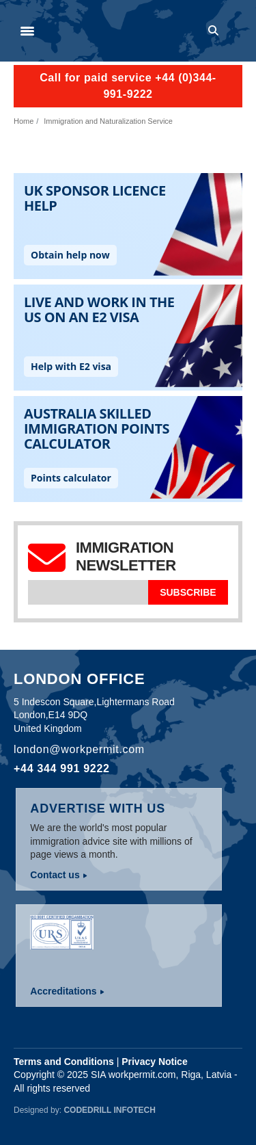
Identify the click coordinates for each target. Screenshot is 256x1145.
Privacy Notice (155, 1061)
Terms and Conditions (64, 1061)
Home (23, 121)
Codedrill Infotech (109, 1110)
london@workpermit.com (79, 749)
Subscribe (188, 592)
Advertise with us (97, 808)
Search (215, 31)
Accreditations (63, 991)
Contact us (54, 874)
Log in (236, 31)
